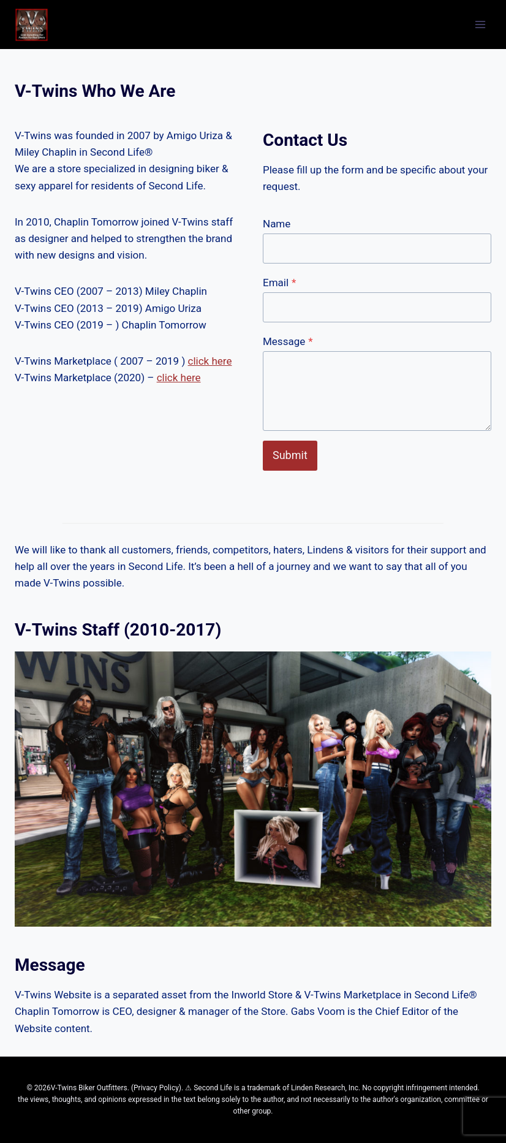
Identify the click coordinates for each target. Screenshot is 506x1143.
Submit (290, 455)
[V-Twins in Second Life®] (31, 25)
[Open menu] (480, 24)
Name (276, 224)
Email (279, 282)
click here (210, 361)
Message (288, 341)
